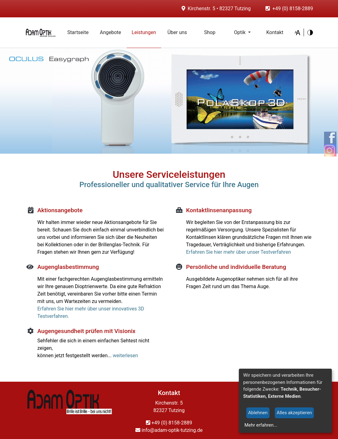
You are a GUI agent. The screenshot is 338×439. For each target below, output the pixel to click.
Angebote (110, 32)
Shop (209, 32)
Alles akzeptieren (294, 412)
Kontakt (274, 32)
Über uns (177, 32)
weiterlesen (125, 355)
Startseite (80, 32)
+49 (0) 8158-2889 (292, 8)
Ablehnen (258, 412)
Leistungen (144, 32)
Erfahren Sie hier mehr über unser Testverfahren (238, 252)
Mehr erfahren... (260, 425)
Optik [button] (240, 32)
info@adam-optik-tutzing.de (169, 430)
